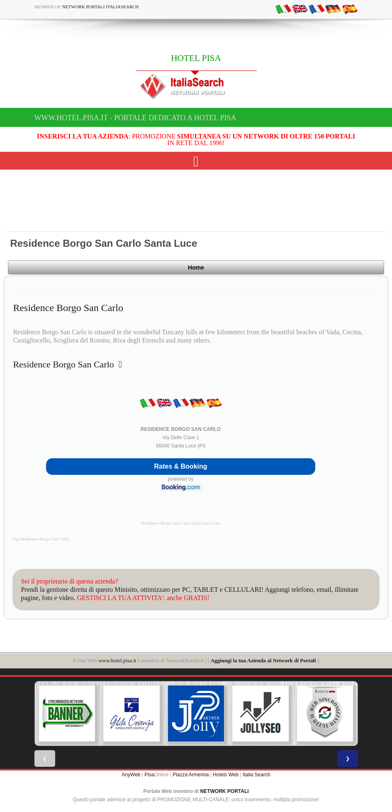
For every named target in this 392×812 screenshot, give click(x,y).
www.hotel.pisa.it (117, 660)
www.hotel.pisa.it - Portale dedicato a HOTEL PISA (135, 118)
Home (196, 267)
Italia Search (256, 775)
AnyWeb (131, 775)
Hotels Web (226, 775)
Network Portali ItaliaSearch (100, 6)
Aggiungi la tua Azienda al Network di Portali (263, 660)
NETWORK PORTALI (224, 791)
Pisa (149, 775)
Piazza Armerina (191, 775)
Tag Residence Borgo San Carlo (40, 539)
